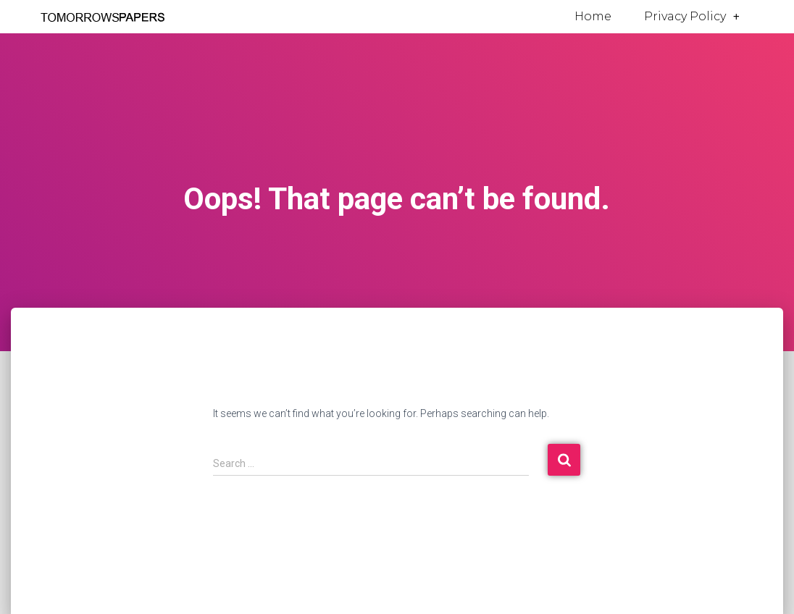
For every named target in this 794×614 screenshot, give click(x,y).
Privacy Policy (692, 17)
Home (592, 16)
